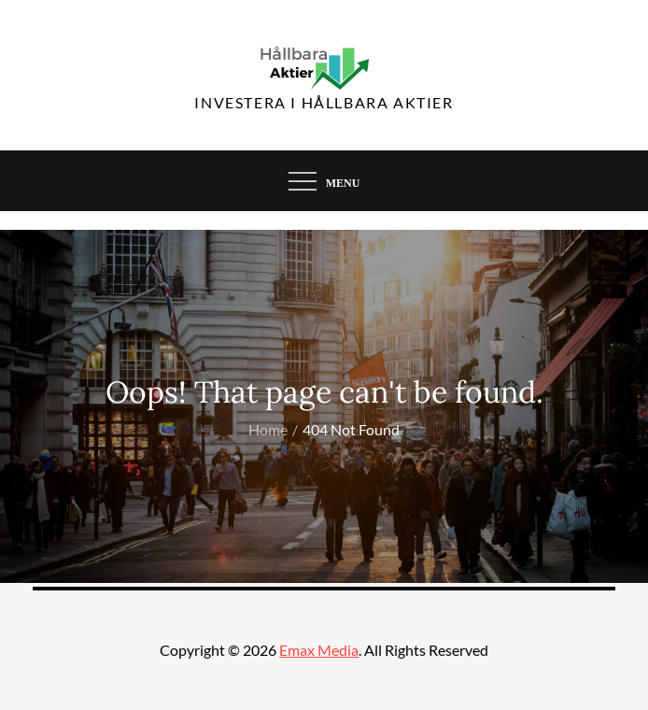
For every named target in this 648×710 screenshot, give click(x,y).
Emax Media (319, 650)
